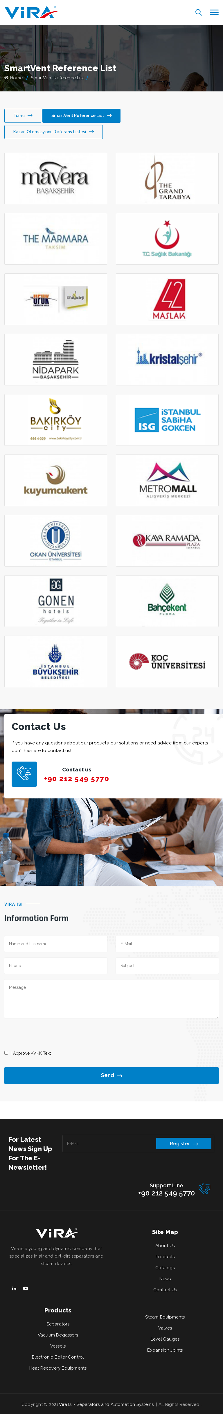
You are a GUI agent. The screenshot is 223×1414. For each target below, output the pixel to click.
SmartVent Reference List (81, 115)
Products (165, 1256)
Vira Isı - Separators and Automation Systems (107, 1404)
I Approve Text (31, 1053)
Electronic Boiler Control (58, 1357)
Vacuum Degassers (58, 1335)
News (165, 1278)
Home (13, 77)
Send (111, 1075)
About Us (165, 1245)
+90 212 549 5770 (76, 778)
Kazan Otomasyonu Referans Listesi (53, 132)
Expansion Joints (165, 1350)
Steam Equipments (165, 1317)
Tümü (22, 115)
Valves (165, 1328)
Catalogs (165, 1267)
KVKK (36, 1053)
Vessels (58, 1346)
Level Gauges (165, 1339)
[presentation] (48, 1033)
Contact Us (165, 1289)
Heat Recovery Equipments (58, 1368)
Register (184, 1144)
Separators (58, 1324)
